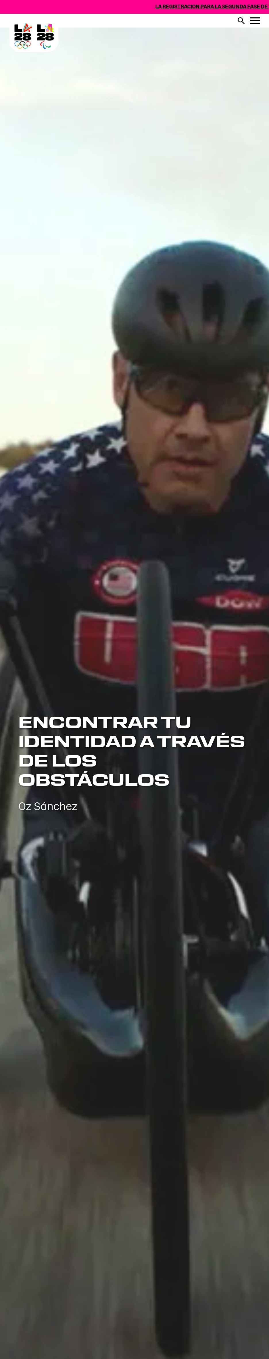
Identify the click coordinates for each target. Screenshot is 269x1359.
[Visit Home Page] (70, 58)
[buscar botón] (241, 21)
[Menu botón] (255, 21)
